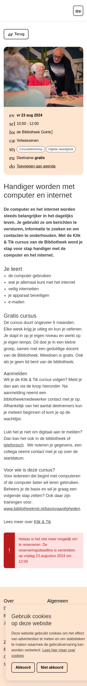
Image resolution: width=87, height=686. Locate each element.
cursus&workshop (30, 149)
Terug (19, 34)
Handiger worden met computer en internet (39, 190)
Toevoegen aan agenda (36, 166)
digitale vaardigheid (60, 149)
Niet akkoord (52, 667)
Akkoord (23, 667)
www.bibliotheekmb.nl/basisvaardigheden (42, 508)
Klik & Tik (42, 521)
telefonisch (14, 445)
